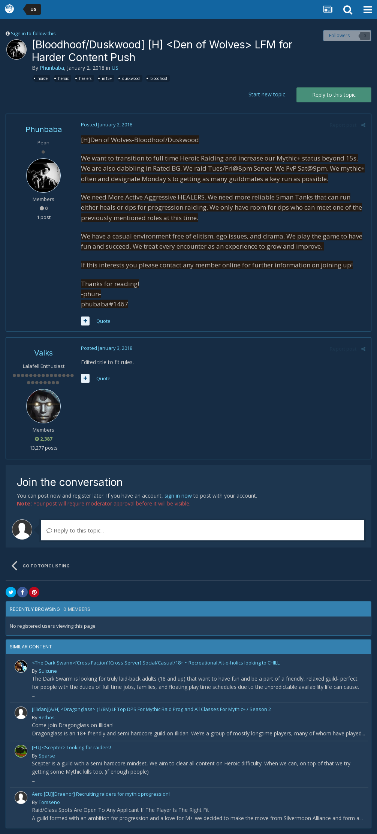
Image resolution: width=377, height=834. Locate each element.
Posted (106, 124)
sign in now (178, 495)
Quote (103, 321)
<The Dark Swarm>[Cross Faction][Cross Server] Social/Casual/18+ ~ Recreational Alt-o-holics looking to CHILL (156, 662)
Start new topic (266, 94)
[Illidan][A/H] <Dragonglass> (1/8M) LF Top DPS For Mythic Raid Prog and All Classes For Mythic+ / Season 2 (151, 709)
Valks (43, 352)
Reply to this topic (334, 94)
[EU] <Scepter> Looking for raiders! (71, 747)
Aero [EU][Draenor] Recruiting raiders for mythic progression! (101, 793)
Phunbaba (52, 67)
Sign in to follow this (33, 33)
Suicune (48, 671)
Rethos (47, 717)
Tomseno (49, 802)
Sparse (47, 755)
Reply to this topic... (75, 530)
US (115, 67)
